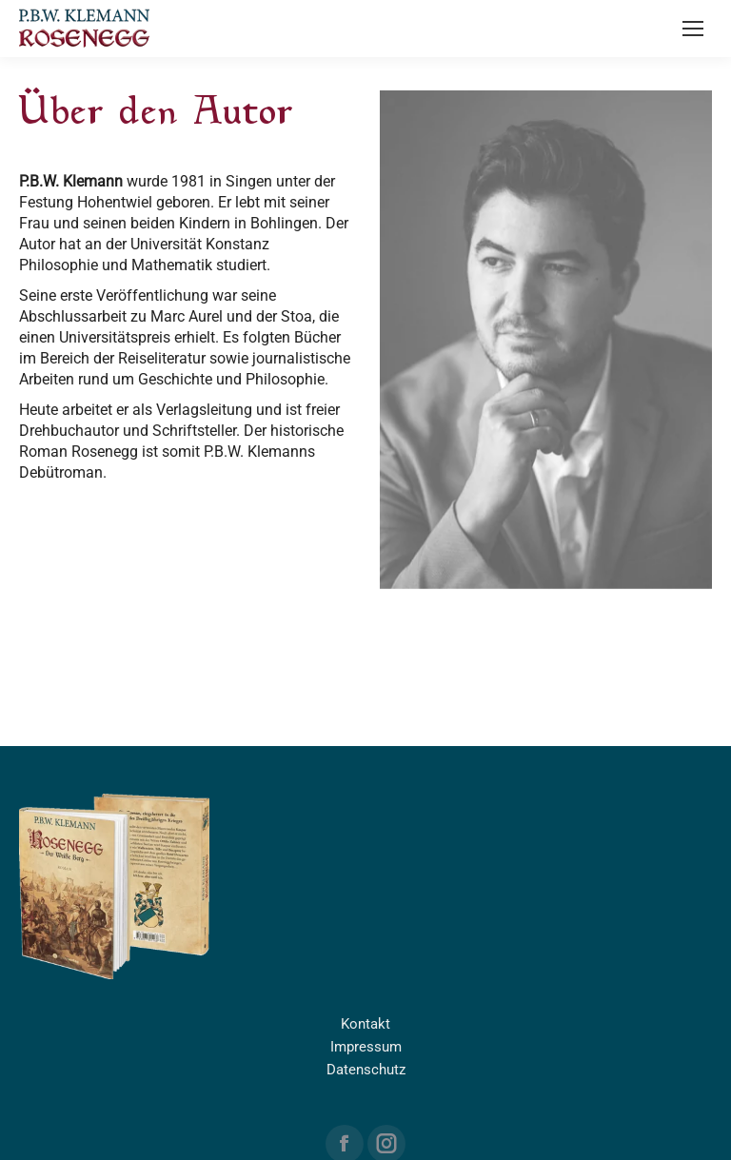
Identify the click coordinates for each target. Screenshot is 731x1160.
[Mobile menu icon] (693, 29)
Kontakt (365, 1023)
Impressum (366, 1046)
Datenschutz (365, 1069)
